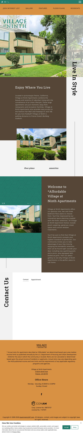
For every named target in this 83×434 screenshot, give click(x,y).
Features (43, 8)
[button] (29, 203)
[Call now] (8, 1)
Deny (74, 427)
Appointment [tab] (36, 280)
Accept (66, 427)
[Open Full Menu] (80, 1)
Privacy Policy (16, 432)
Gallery (29, 8)
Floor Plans (59, 8)
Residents (75, 8)
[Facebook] (41, 394)
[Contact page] (5, 1)
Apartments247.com (27, 417)
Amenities (53, 168)
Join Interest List (11, 8)
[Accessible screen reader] (2, 1)
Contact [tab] (26, 279)
